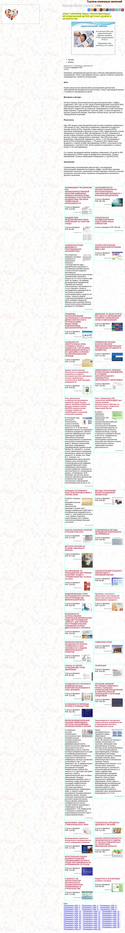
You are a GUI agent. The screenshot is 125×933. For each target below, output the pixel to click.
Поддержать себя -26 (91, 921)
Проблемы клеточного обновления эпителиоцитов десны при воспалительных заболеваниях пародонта (107, 597)
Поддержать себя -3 (108, 905)
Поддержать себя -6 (108, 907)
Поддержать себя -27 (110, 921)
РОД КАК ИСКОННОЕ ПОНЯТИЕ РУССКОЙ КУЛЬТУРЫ (78, 531)
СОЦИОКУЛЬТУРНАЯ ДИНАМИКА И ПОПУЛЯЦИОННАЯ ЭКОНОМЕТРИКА (74, 248)
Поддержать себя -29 (91, 923)
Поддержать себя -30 (110, 923)
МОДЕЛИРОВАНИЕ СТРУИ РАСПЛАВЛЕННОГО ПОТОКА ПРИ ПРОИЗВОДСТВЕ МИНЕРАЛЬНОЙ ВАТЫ (77, 597)
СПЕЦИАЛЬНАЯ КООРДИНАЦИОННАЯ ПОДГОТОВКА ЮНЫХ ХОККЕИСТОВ (104, 221)
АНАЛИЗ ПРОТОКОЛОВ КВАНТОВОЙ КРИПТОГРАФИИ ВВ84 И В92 (108, 247)
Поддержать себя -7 (72, 909)
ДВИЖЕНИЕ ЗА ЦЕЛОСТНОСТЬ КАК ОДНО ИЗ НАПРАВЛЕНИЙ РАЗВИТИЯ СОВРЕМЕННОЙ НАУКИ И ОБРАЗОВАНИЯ (108, 317)
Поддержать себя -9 (108, 909)
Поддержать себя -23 (91, 919)
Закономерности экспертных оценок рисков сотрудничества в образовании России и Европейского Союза (108, 723)
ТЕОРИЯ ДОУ (100, 666)
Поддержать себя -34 (72, 927)
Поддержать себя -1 (72, 905)
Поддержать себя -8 (90, 909)
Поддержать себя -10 (72, 911)
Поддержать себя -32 (91, 925)
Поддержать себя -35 (91, 927)
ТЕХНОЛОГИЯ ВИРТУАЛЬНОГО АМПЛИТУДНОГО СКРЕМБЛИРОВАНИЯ (108, 573)
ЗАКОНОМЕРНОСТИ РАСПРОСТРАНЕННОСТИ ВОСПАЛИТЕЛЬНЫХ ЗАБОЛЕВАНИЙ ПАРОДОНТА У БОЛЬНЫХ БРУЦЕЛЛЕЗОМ (108, 191)
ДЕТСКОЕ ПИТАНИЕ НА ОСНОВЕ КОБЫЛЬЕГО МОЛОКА (75, 548)
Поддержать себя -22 (72, 919)
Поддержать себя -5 (90, 907)
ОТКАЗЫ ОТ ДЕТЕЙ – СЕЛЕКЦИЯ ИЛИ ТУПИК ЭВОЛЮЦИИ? (75, 668)
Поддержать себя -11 (91, 911)
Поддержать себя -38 (91, 929)
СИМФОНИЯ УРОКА (103, 642)
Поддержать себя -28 (72, 923)
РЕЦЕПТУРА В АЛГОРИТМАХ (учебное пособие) (107, 880)
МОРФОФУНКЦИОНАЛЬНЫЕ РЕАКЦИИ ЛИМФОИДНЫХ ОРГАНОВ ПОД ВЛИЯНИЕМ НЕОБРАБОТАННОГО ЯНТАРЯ (78, 723)
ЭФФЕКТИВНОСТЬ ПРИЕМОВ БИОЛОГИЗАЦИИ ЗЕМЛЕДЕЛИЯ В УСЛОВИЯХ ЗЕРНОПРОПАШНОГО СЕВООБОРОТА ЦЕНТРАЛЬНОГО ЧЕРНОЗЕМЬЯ (109, 375)
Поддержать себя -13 (72, 913)
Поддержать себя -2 (90, 905)
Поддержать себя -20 (91, 917)
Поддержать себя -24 (110, 919)
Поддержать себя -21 (110, 917)
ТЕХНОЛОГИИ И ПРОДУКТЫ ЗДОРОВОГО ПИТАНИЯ (107, 824)
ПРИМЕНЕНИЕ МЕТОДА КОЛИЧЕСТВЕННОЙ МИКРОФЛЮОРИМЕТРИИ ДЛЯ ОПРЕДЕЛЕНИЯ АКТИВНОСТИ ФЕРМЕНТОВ (108, 346)
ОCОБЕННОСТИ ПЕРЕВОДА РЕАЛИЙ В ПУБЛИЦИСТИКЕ (77, 705)
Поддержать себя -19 (72, 917)
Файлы (71, 62)
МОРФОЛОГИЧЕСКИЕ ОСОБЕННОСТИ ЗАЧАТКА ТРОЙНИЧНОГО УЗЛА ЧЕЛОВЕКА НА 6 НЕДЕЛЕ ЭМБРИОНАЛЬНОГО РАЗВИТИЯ (76, 647)
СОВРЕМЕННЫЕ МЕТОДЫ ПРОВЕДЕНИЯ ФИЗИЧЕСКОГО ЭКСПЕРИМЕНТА (108, 532)
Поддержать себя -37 (72, 929)
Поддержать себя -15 (110, 913)
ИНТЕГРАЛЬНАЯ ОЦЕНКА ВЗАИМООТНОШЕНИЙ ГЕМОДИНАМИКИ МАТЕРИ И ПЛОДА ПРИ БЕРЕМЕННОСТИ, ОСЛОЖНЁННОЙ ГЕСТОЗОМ (78, 860)
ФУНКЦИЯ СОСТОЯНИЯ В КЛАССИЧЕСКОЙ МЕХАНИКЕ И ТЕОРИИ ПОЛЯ (78, 493)
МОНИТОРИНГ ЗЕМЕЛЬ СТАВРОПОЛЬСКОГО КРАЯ (76, 824)
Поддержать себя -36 (110, 927)
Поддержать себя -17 (91, 915)
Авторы (71, 60)
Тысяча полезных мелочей (106, 1)
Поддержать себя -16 (72, 915)
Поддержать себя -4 (72, 907)
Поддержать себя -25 (72, 921)
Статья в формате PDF (73, 67)
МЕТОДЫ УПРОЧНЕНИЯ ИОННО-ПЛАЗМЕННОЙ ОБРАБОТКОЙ (105, 493)
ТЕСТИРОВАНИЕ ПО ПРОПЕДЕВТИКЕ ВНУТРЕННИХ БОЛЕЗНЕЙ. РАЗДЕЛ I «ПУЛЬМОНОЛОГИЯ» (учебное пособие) (78, 575)
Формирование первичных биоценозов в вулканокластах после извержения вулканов (78, 840)
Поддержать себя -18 (110, 915)
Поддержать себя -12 (110, 911)
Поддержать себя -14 (91, 913)
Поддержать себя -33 (110, 925)
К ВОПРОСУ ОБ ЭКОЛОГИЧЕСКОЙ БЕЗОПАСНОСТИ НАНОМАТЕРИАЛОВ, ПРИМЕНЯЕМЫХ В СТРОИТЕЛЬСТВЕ (74, 884)
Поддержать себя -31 (72, 925)
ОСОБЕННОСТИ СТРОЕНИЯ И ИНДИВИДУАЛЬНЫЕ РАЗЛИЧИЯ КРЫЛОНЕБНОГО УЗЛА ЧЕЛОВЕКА (78, 687)
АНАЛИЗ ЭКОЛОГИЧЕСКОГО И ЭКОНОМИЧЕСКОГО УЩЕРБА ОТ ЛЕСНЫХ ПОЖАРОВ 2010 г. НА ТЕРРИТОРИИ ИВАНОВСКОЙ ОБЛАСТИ (108, 842)
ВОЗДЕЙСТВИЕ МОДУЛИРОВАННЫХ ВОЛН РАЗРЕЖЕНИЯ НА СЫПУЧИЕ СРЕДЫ (77, 221)
